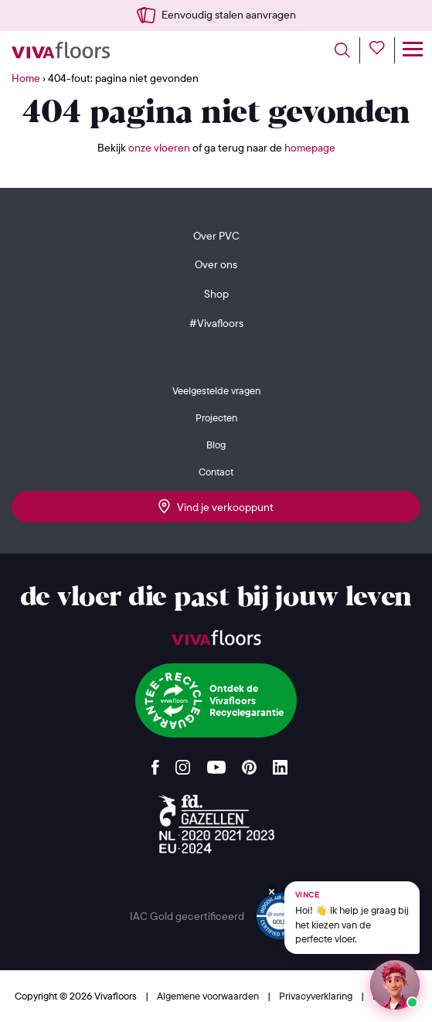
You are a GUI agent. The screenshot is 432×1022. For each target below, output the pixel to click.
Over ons (216, 264)
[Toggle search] (347, 50)
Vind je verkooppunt (216, 506)
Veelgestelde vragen (216, 390)
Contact (216, 471)
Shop (216, 294)
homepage (309, 148)
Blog (216, 444)
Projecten (216, 417)
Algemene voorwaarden (209, 996)
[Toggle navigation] (412, 50)
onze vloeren (159, 148)
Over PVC (216, 236)
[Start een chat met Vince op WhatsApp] (395, 985)
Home (26, 78)
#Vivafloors (216, 323)
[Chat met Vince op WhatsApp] (352, 917)
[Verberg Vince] (271, 892)
